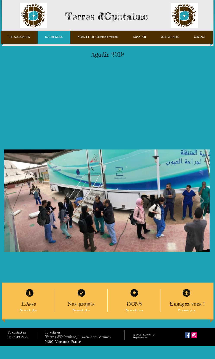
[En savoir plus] (28, 310)
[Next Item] (202, 201)
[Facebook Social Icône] (187, 335)
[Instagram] (194, 335)
